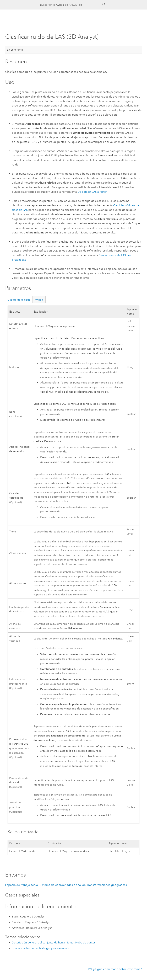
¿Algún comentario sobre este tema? (117, 970)
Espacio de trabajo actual (22, 886)
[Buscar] (104, 4)
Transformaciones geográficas (107, 886)
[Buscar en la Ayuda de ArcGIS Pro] (70, 5)
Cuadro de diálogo (19, 299)
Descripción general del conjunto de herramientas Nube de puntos (53, 944)
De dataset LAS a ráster (92, 191)
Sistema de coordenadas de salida (63, 886)
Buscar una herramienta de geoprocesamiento (41, 949)
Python (39, 299)
